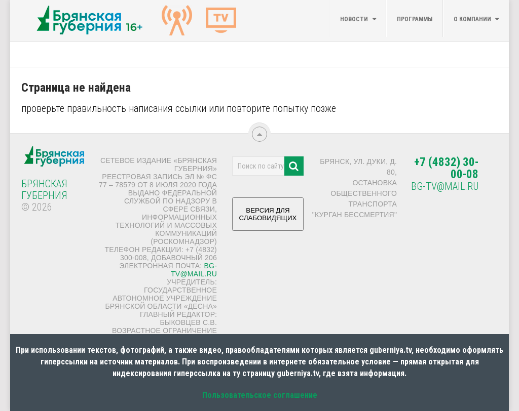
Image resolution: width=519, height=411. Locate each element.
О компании (472, 19)
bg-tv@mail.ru (194, 270)
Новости (354, 19)
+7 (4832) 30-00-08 (446, 168)
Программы (414, 19)
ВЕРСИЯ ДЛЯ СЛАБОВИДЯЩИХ (268, 218)
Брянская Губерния (44, 189)
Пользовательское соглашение (259, 395)
